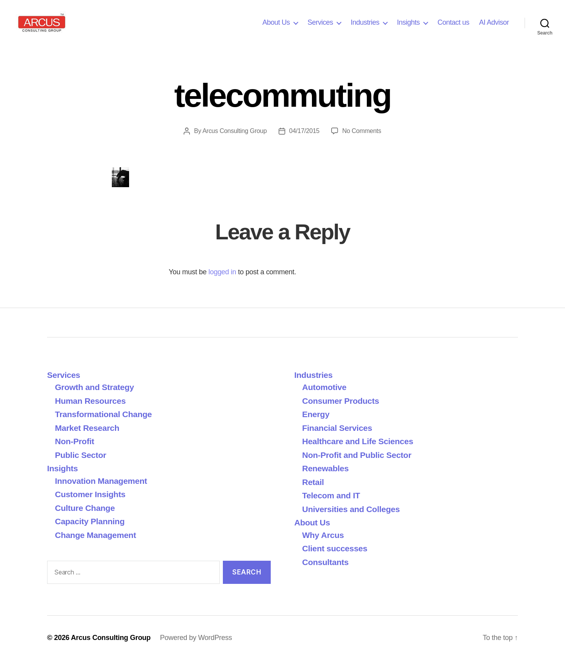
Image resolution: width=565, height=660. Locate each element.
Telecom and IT (331, 495)
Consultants (325, 562)
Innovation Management (101, 480)
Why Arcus (323, 535)
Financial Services (337, 427)
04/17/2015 (304, 131)
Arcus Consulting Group (234, 131)
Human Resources (90, 400)
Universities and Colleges (351, 509)
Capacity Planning (89, 521)
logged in (222, 272)
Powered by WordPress (196, 638)
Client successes (334, 548)
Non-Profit (74, 441)
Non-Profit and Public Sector (356, 454)
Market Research (87, 427)
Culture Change (85, 507)
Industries (365, 22)
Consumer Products (340, 400)
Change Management (95, 535)
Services (320, 22)
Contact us (453, 22)
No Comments (361, 131)
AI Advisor (494, 22)
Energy (316, 414)
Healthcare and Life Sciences (357, 441)
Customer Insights (92, 494)
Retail (313, 482)
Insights (408, 22)
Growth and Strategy (94, 387)
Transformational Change (103, 414)
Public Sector (80, 454)
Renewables (325, 468)
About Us (276, 22)
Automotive (324, 387)
